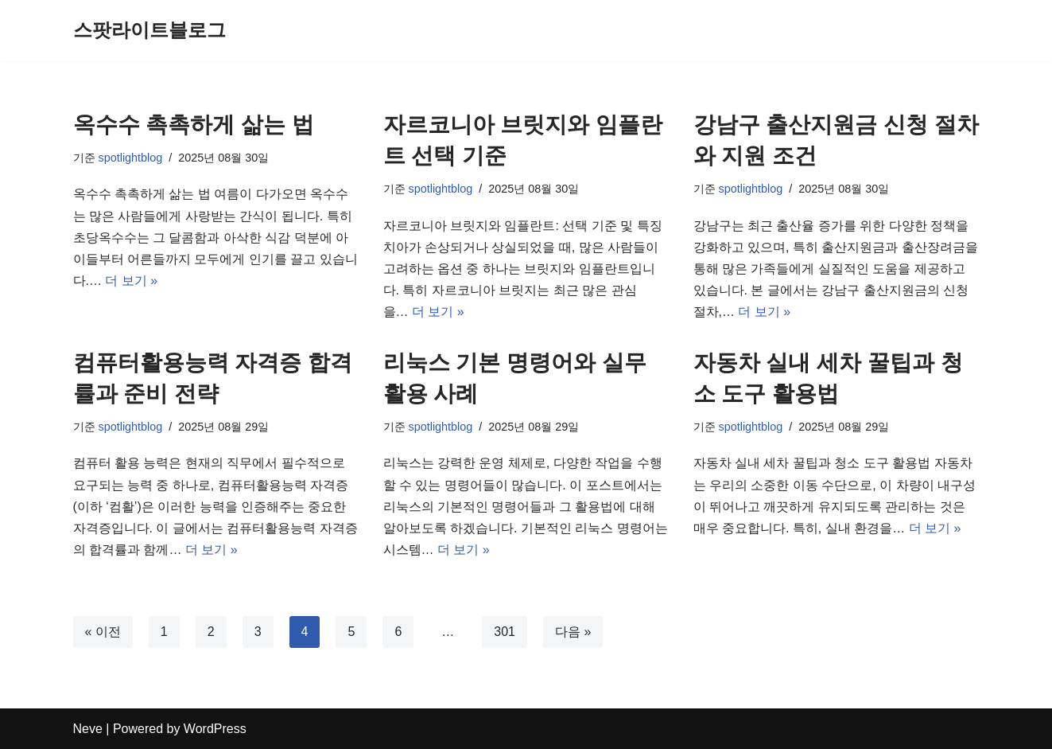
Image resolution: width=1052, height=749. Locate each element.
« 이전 (103, 631)
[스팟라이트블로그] (149, 30)
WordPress (215, 728)
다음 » (573, 631)
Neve (88, 728)
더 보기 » (131, 280)
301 (504, 631)
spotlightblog (131, 157)
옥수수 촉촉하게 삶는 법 (193, 124)
